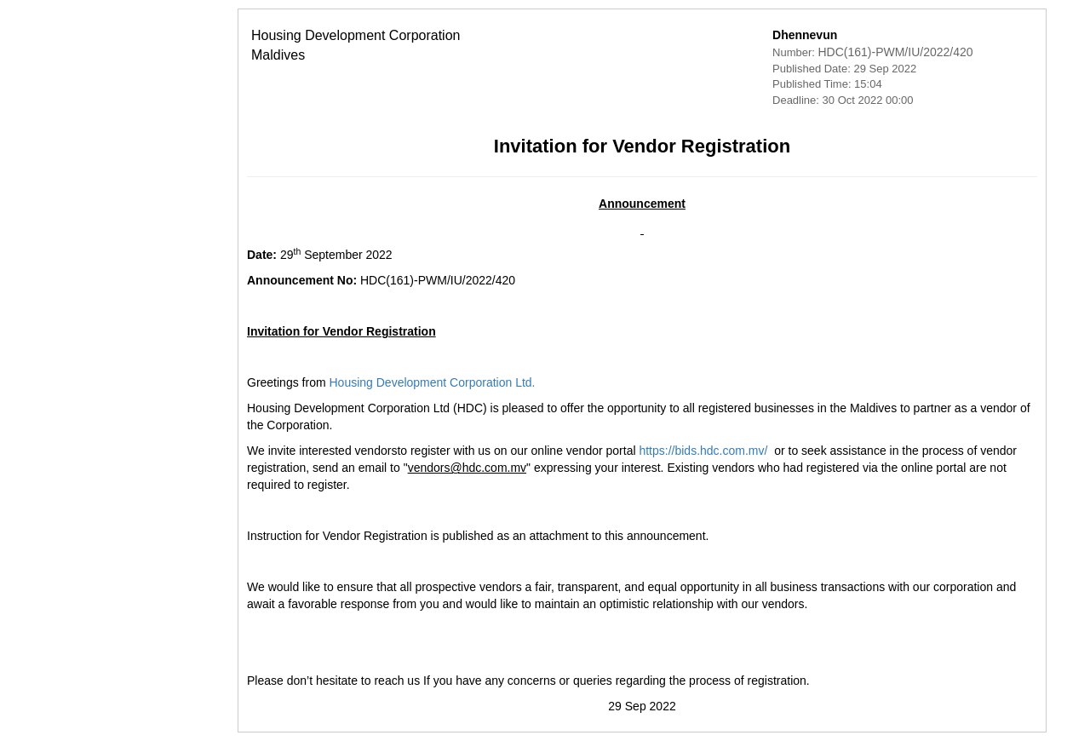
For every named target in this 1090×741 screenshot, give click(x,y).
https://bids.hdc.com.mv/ (606, 450)
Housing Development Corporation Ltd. (335, 382)
